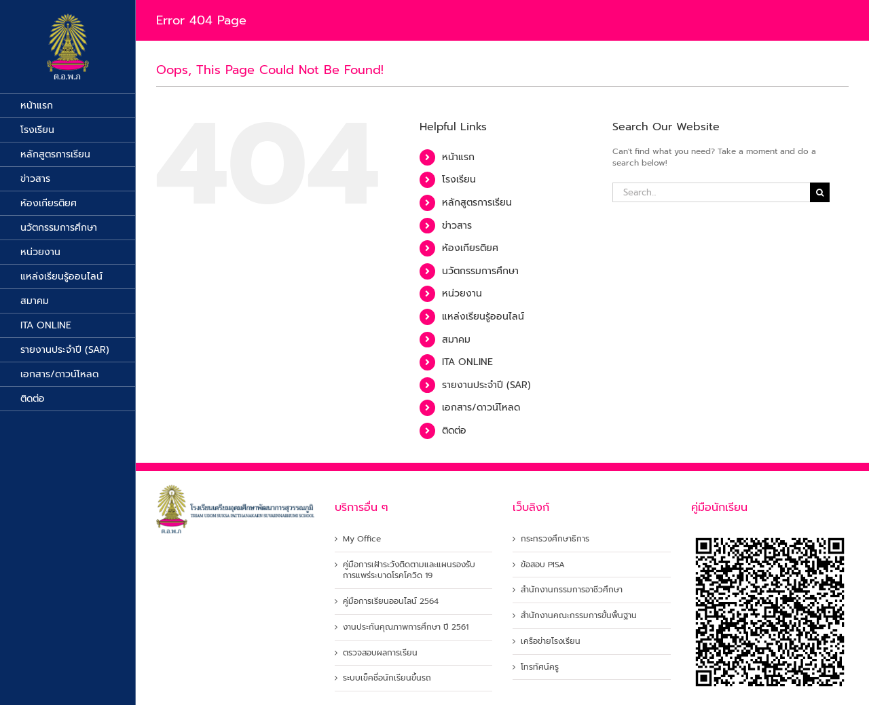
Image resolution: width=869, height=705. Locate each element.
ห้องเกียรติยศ (470, 248)
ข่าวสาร (457, 225)
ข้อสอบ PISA (543, 565)
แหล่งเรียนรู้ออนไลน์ (483, 316)
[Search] (820, 192)
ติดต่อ (454, 430)
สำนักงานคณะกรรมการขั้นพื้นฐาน (579, 616)
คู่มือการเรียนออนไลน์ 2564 (391, 601)
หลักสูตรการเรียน (477, 202)
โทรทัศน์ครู (540, 667)
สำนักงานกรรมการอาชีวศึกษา (572, 590)
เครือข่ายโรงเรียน (550, 641)
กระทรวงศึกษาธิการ (555, 539)
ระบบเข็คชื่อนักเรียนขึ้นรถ (387, 678)
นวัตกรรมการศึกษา (480, 271)
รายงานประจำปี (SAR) (486, 385)
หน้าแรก (458, 157)
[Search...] (711, 192)
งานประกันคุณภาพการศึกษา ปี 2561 (405, 627)
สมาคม (456, 339)
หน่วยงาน (462, 293)
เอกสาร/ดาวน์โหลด (481, 407)
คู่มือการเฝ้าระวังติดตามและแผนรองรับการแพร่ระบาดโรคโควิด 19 (409, 570)
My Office (362, 539)
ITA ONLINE (467, 362)
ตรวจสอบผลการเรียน (380, 653)
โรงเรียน (459, 179)
